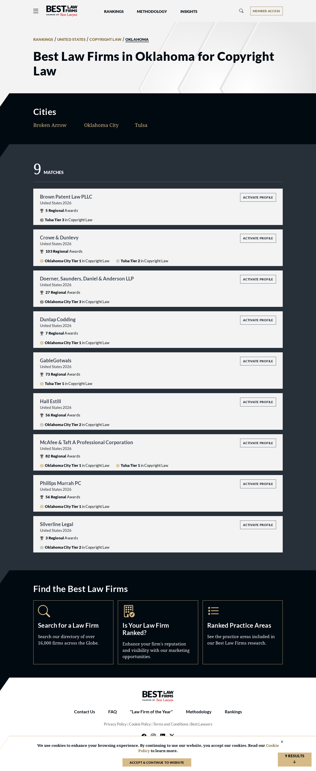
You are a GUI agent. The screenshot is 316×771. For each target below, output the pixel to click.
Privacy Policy (115, 724)
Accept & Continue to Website (157, 762)
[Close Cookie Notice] (279, 742)
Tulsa (141, 125)
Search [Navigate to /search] (73, 632)
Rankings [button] (114, 11)
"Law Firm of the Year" (151, 711)
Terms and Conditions (170, 724)
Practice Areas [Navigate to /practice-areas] (242, 632)
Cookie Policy (140, 724)
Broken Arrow (50, 125)
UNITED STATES (71, 39)
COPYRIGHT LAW (105, 39)
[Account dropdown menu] (266, 11)
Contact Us (84, 711)
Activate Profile (258, 197)
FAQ (112, 711)
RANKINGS (43, 39)
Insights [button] (188, 11)
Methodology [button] (152, 11)
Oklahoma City (101, 125)
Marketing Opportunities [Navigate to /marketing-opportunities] (158, 632)
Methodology (198, 711)
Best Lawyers (201, 724)
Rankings (233, 711)
